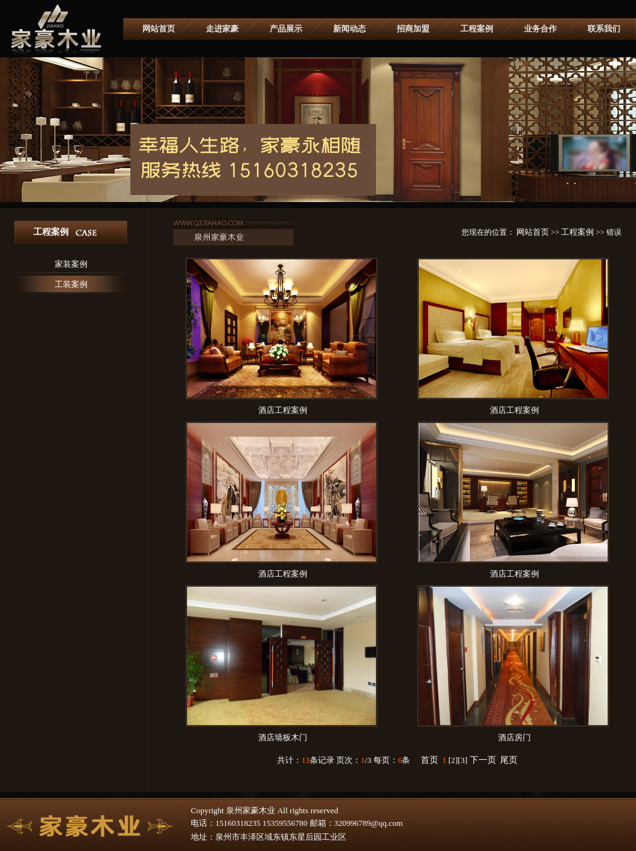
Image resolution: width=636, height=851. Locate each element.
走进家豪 (222, 28)
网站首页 (158, 28)
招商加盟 (413, 28)
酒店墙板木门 (282, 737)
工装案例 (71, 284)
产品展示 (286, 28)
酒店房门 (514, 737)
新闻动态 (349, 28)
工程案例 (476, 28)
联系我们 (604, 28)
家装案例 (71, 264)
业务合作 (540, 28)
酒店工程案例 (282, 410)
